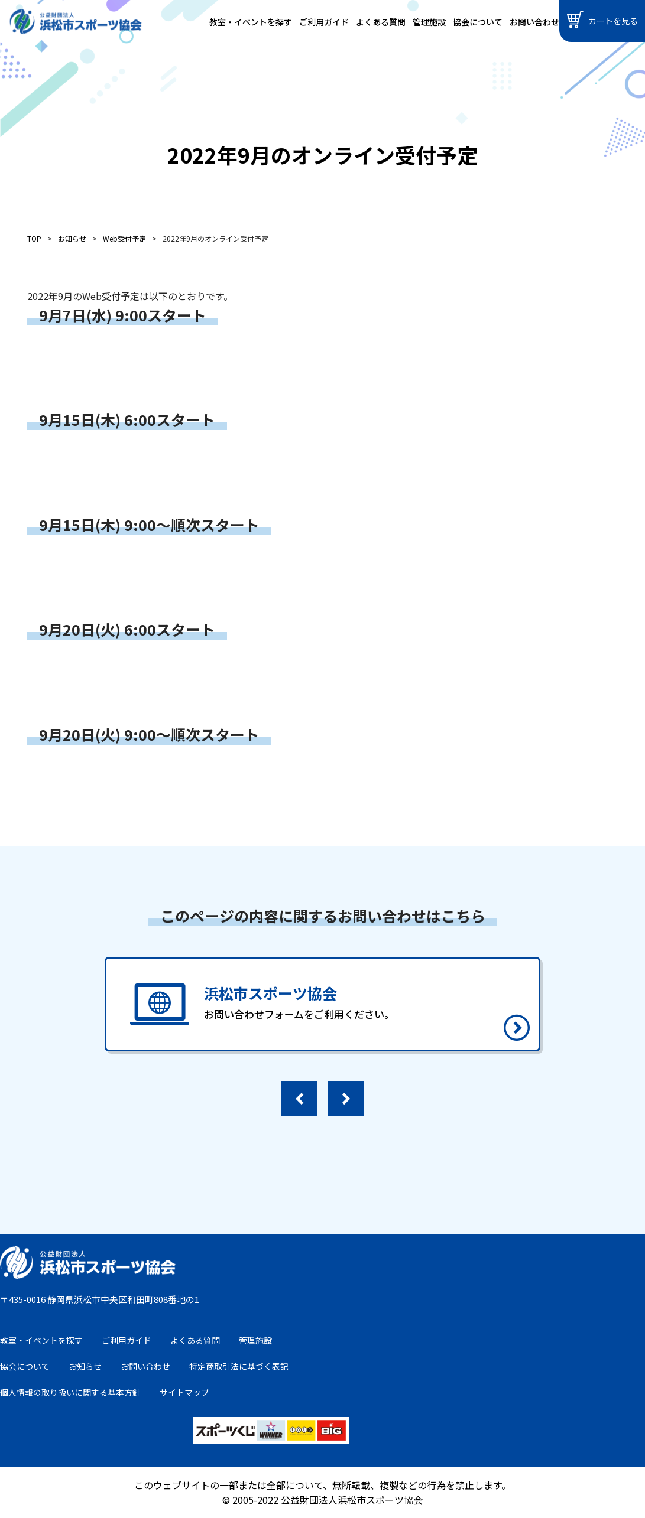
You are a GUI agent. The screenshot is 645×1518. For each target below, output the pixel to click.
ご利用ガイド (324, 22)
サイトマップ (184, 1392)
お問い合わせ (534, 22)
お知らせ (85, 1366)
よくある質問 (381, 22)
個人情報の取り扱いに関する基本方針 (70, 1392)
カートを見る (602, 19)
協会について (478, 22)
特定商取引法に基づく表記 (239, 1366)
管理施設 (429, 22)
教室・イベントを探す (250, 22)
